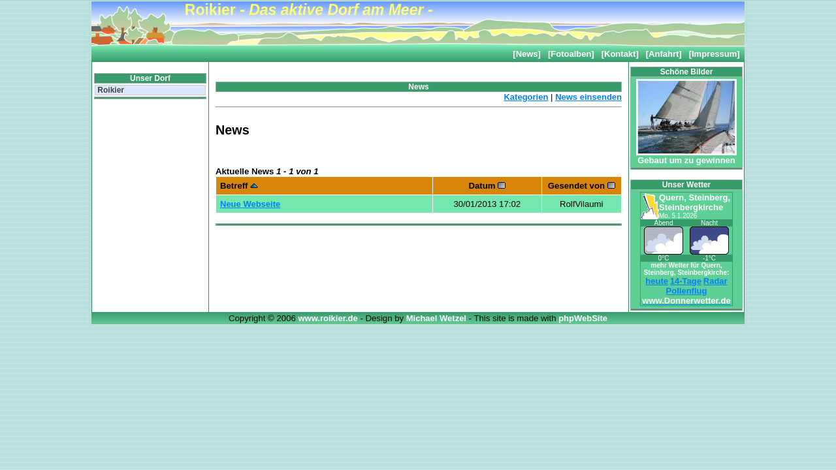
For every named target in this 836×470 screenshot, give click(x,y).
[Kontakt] (620, 54)
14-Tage (685, 281)
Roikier (109, 90)
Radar (715, 281)
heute (656, 281)
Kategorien (526, 97)
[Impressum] (714, 54)
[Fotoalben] (571, 54)
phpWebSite (582, 318)
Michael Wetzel (437, 318)
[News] (527, 54)
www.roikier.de (329, 318)
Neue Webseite (250, 204)
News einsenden (588, 97)
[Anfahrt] (664, 54)
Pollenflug (686, 291)
